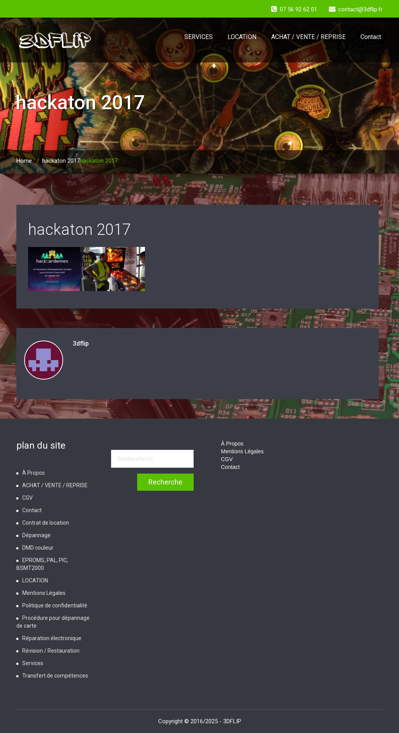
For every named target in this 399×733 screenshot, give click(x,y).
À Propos (33, 473)
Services (32, 663)
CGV (27, 498)
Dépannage (36, 535)
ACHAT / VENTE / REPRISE (308, 37)
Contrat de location (45, 523)
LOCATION (242, 37)
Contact (370, 37)
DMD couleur (37, 548)
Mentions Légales (43, 593)
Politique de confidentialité (54, 605)
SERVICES (198, 37)
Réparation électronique (51, 638)
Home (24, 160)
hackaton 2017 (61, 160)
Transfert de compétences (55, 676)
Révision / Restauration (50, 651)
